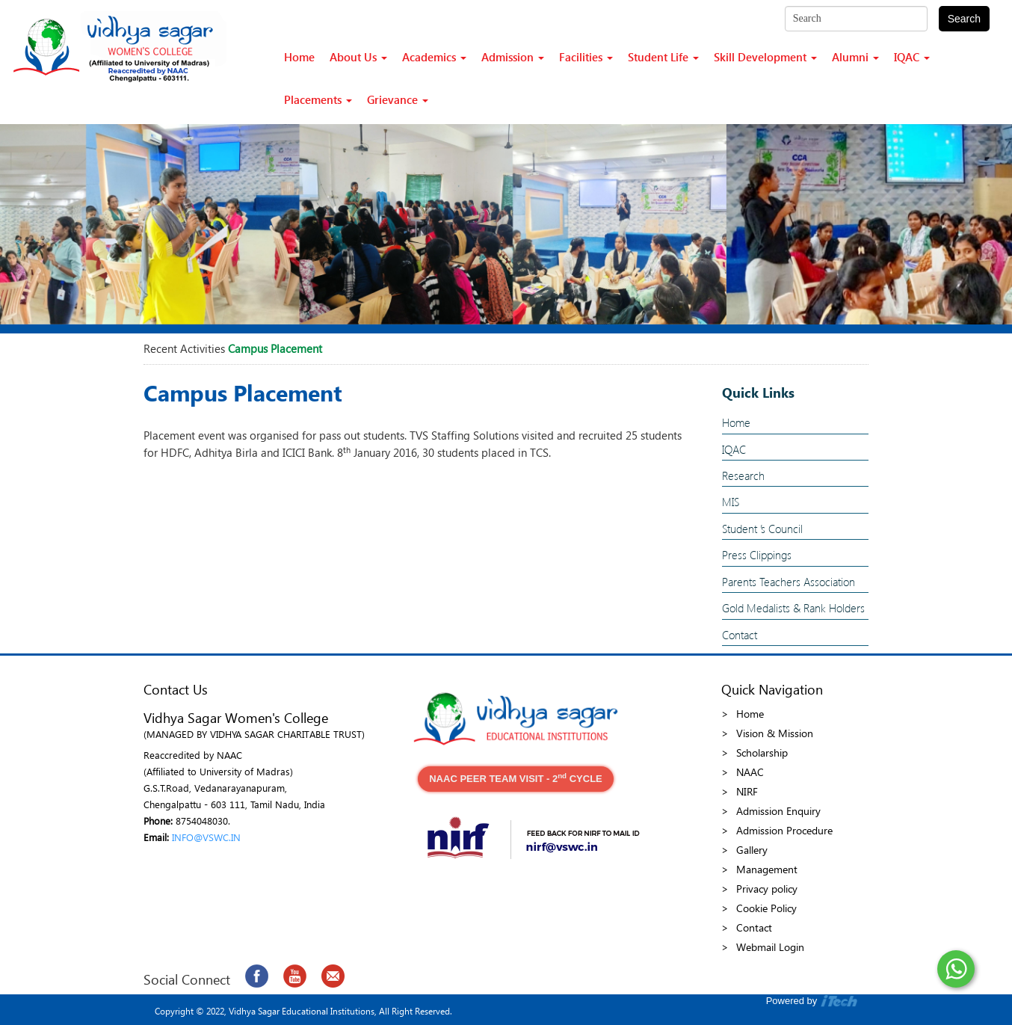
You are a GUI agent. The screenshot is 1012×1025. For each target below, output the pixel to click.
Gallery (752, 850)
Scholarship (762, 752)
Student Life (663, 56)
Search (964, 19)
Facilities (586, 56)
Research (743, 475)
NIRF (747, 791)
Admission (512, 56)
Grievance (397, 99)
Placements (318, 99)
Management (766, 869)
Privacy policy (766, 888)
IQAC (912, 56)
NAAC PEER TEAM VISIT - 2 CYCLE (515, 778)
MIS (730, 501)
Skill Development (765, 56)
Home (299, 56)
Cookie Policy (766, 908)
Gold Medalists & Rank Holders (793, 607)
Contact (739, 634)
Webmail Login (770, 947)
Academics (434, 56)
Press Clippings (757, 554)
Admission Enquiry (778, 811)
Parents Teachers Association (788, 581)
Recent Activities (184, 348)
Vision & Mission (774, 733)
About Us (358, 56)
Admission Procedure (784, 830)
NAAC (750, 772)
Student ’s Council (762, 528)
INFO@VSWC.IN (206, 837)
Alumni (855, 56)
